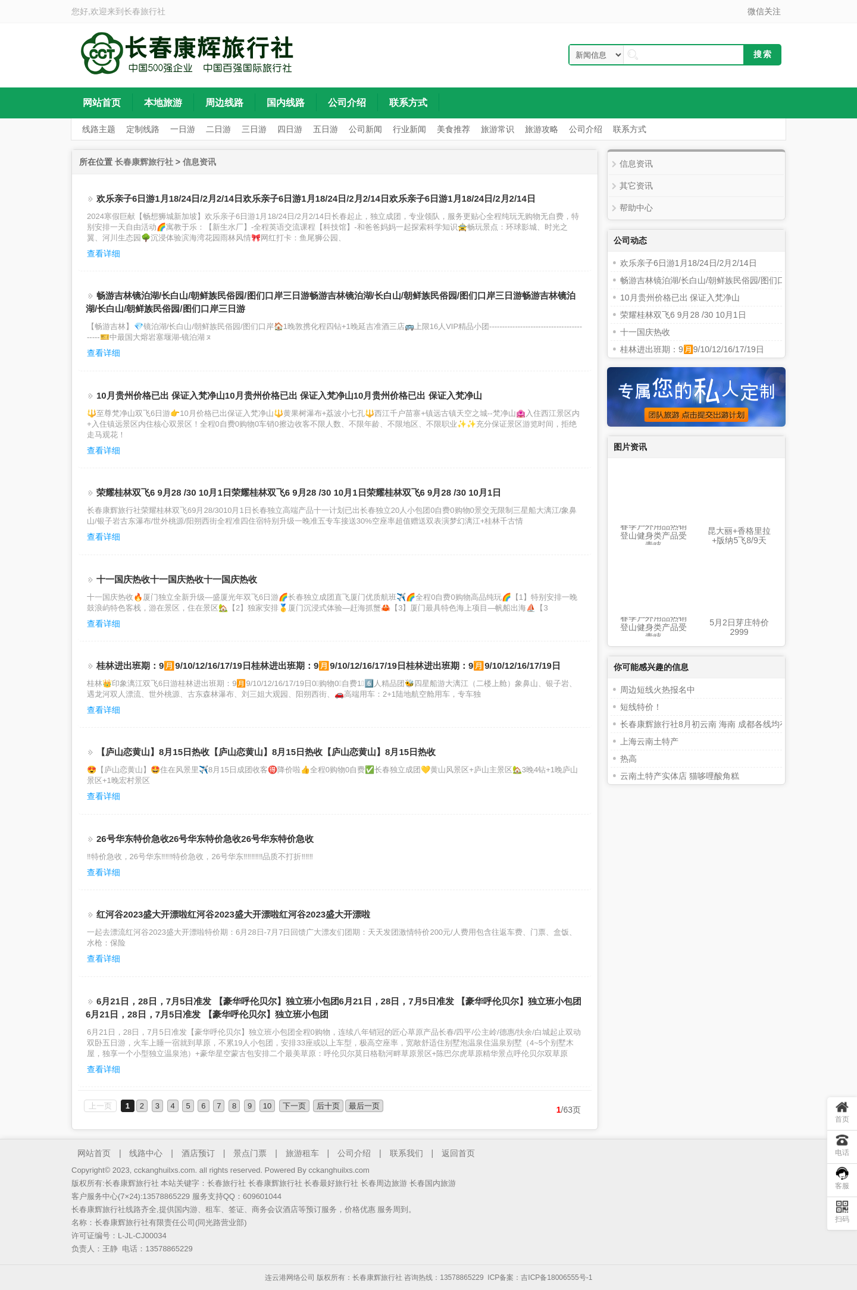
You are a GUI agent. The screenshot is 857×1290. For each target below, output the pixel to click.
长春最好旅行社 (331, 1183)
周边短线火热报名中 (657, 689)
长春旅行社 (144, 11)
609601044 (262, 1196)
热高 (628, 758)
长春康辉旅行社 (144, 162)
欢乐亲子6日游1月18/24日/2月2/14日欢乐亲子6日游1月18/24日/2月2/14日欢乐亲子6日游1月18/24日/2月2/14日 (316, 198)
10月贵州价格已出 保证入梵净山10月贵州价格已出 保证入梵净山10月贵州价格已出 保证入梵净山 (289, 395)
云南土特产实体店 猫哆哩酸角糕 (679, 776)
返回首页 (458, 1153)
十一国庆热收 (645, 332)
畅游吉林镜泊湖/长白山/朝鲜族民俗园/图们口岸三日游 (719, 280)
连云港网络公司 (290, 1277)
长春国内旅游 (432, 1183)
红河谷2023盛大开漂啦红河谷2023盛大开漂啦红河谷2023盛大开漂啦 (233, 914)
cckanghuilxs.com (339, 1170)
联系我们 (406, 1153)
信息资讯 (199, 162)
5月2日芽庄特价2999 (739, 627)
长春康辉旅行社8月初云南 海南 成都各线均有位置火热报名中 (733, 724)
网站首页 (94, 1153)
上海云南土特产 (649, 741)
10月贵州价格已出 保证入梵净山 (680, 297)
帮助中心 (636, 207)
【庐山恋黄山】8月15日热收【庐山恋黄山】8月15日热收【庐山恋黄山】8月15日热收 (266, 752)
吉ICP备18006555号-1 (556, 1277)
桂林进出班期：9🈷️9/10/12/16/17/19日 (692, 349)
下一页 (294, 1105)
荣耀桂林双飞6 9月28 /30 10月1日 (683, 315)
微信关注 (764, 11)
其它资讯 (636, 185)
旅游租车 (302, 1153)
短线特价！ (641, 707)
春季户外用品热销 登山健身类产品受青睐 (653, 535)
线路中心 (145, 1153)
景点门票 (250, 1153)
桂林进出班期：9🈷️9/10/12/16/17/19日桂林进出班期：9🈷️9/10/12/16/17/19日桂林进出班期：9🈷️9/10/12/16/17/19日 (328, 665)
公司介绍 (354, 1153)
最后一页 (364, 1105)
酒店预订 (198, 1153)
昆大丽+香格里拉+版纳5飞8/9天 (739, 535)
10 (267, 1105)
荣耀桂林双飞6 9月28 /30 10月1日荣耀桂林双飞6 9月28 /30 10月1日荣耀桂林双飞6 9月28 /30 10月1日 (298, 492)
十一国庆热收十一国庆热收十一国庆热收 (176, 579)
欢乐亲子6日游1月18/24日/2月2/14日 (688, 263)
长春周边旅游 (384, 1183)
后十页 (328, 1105)
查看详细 (103, 253)
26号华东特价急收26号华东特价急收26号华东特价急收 (205, 839)
